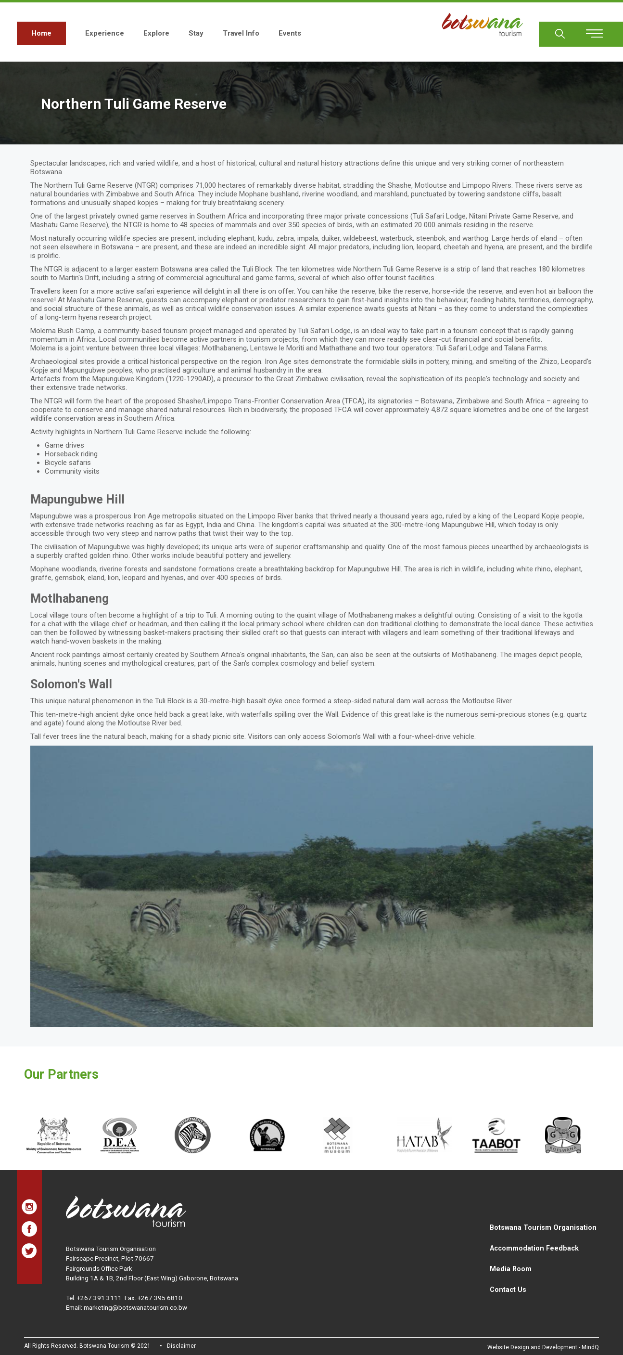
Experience (104, 33)
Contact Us (508, 1289)
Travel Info (241, 33)
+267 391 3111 (99, 1298)
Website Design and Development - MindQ (543, 1347)
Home (41, 33)
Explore (156, 33)
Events (290, 33)
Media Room (511, 1269)
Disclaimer (181, 1345)
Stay (196, 33)
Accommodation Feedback (534, 1248)
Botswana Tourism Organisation (543, 1227)
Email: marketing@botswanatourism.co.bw (126, 1307)
